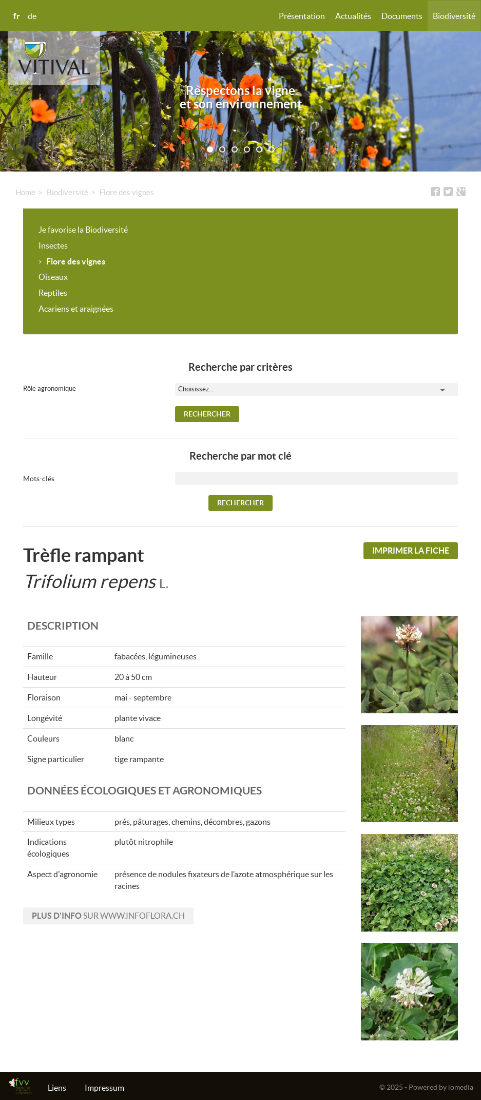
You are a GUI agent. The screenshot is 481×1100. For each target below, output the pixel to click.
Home (25, 192)
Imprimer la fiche (410, 550)
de (32, 16)
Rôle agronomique (49, 388)
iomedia (460, 1087)
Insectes (53, 245)
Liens (57, 1087)
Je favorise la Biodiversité (83, 229)
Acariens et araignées (76, 308)
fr (16, 16)
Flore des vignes (127, 192)
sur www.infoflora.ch (108, 915)
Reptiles (53, 292)
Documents (401, 16)
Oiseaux (53, 276)
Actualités (353, 16)
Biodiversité (454, 16)
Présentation (302, 16)
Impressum (104, 1087)
